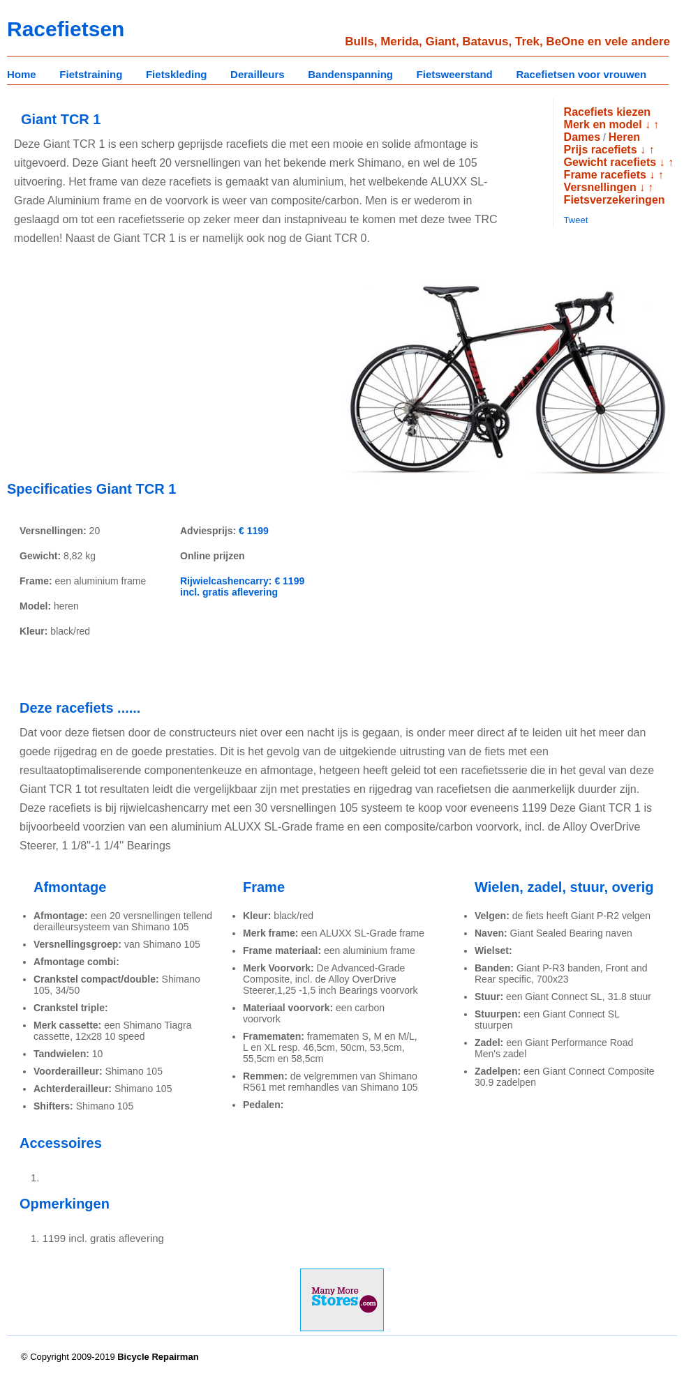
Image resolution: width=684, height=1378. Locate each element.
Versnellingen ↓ (604, 187)
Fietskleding (176, 74)
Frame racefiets (605, 175)
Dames (582, 137)
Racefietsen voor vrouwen (581, 74)
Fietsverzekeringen (614, 200)
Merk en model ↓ (607, 124)
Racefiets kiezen (607, 112)
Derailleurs (257, 74)
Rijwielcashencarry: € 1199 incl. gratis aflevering (242, 586)
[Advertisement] (124, 372)
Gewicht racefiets (610, 162)
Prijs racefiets (600, 150)
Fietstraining (90, 74)
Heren (624, 137)
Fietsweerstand (455, 74)
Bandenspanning (350, 74)
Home (21, 74)
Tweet (576, 220)
